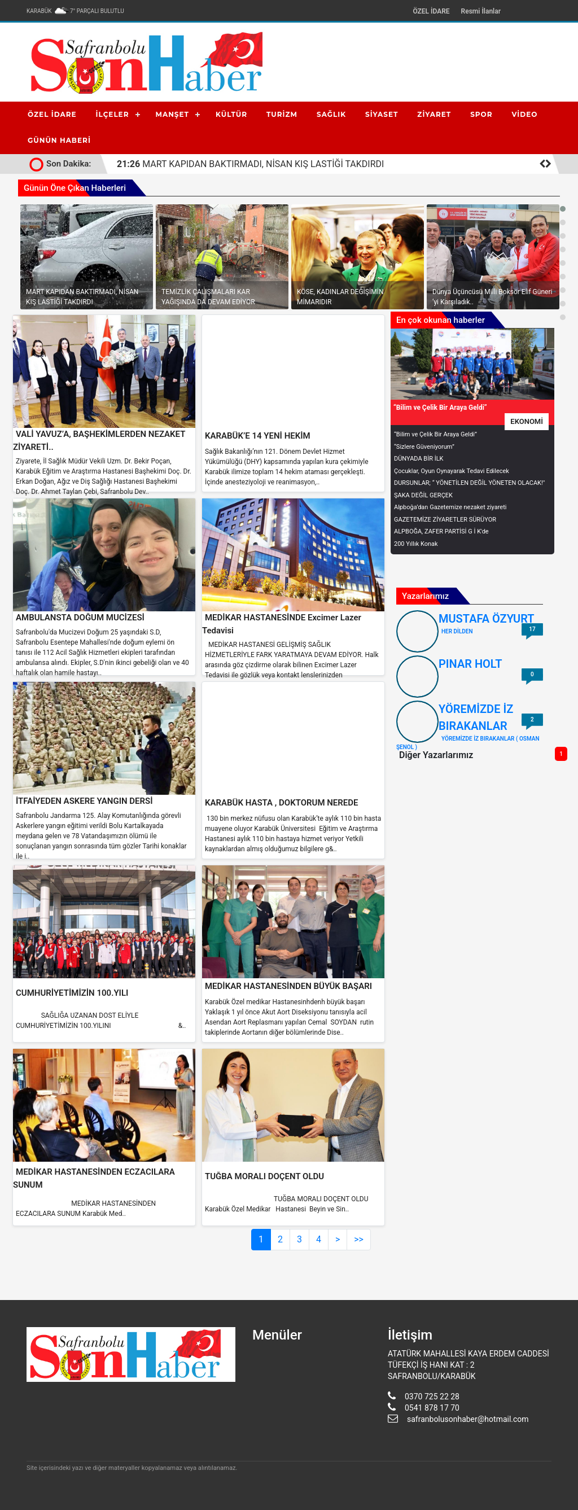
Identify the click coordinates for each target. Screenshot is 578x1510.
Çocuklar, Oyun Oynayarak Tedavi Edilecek (451, 471)
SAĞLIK (331, 114)
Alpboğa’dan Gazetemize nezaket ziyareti (450, 507)
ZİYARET (434, 114)
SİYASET (381, 114)
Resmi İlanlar (481, 11)
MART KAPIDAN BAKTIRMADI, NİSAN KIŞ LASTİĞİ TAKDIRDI (250, 164)
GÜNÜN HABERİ (59, 140)
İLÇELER (112, 114)
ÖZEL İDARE (431, 11)
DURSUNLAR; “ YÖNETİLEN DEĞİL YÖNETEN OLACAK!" (469, 483)
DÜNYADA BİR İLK (419, 458)
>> (359, 1239)
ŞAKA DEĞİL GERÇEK (423, 495)
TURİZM (281, 114)
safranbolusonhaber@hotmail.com (468, 1419)
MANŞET (172, 114)
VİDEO (525, 114)
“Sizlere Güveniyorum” (424, 446)
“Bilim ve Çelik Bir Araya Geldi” (435, 434)
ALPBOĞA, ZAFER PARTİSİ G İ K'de (441, 531)
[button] (563, 209)
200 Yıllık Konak (416, 544)
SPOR (481, 114)
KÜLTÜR (231, 114)
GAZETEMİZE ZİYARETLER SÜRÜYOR (445, 519)
